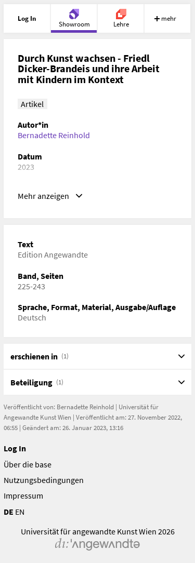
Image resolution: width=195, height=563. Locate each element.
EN (19, 511)
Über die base (27, 464)
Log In (15, 448)
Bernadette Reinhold (54, 135)
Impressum (23, 495)
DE (9, 511)
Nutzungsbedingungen (44, 480)
